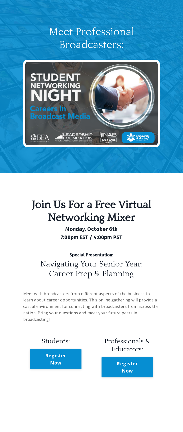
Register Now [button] (55, 359)
